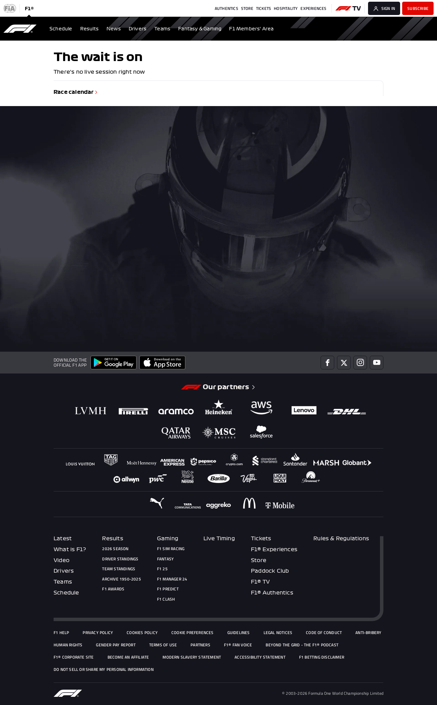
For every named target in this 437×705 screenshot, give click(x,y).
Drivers (64, 571)
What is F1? (70, 549)
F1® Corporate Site (74, 657)
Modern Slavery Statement (192, 657)
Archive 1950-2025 (121, 579)
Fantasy (165, 559)
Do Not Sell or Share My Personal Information (104, 669)
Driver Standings (120, 559)
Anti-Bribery (368, 633)
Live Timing (219, 538)
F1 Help (61, 633)
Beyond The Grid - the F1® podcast (302, 645)
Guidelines (238, 633)
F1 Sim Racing (171, 548)
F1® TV (260, 581)
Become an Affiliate (128, 657)
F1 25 (162, 569)
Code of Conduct (324, 633)
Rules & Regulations (341, 538)
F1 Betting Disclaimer (321, 657)
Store (258, 560)
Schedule (66, 592)
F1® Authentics (272, 592)
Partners (200, 645)
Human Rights (68, 645)
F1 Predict (168, 589)
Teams (63, 581)
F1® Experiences (274, 549)
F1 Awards (113, 589)
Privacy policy (98, 633)
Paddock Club (270, 571)
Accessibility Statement (260, 657)
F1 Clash (166, 599)
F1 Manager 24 (172, 579)
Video (61, 560)
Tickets (261, 538)
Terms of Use (163, 645)
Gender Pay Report (115, 645)
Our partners (229, 387)
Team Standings (118, 569)
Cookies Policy (142, 633)
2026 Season (115, 548)
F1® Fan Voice (238, 645)
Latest (63, 538)
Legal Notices (278, 633)
